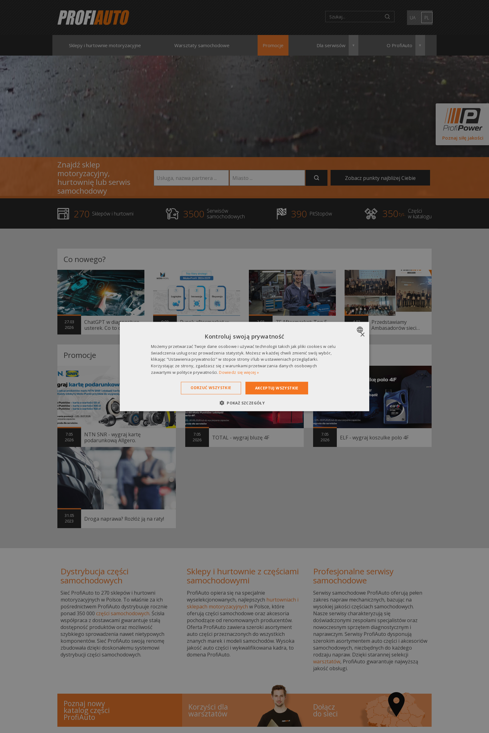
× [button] (362, 334)
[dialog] (244, 366)
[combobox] (361, 329)
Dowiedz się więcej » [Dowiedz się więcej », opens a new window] (239, 372)
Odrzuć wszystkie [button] (211, 387)
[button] (244, 403)
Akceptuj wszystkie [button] (276, 387)
